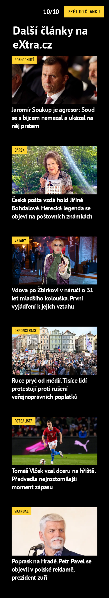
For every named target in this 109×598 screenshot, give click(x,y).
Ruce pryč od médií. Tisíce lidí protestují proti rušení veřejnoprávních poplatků (49, 388)
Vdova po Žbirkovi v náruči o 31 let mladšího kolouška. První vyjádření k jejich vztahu (52, 298)
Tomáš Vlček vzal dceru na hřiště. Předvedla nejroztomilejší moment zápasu (53, 479)
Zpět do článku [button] (84, 11)
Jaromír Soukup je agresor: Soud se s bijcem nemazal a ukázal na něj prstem (53, 117)
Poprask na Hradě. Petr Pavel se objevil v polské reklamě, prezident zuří (51, 569)
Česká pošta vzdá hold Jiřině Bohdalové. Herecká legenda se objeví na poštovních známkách (52, 208)
